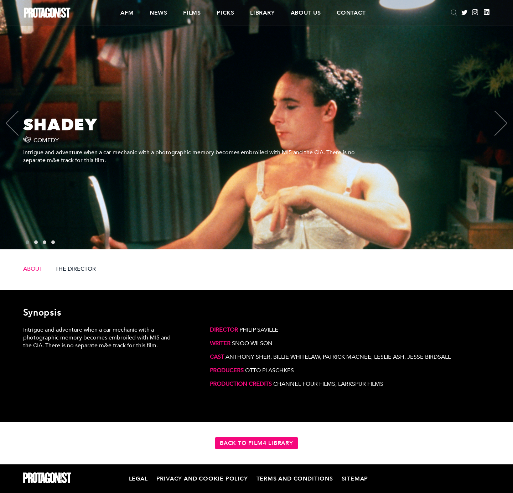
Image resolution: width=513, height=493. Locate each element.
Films (192, 13)
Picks (225, 13)
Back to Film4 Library (256, 443)
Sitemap (355, 479)
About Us (306, 13)
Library (262, 13)
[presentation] (18, 123)
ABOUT (32, 269)
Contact (351, 13)
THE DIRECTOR (75, 269)
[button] (27, 242)
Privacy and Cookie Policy (202, 479)
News (158, 13)
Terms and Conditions (294, 479)
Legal (138, 479)
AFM (127, 13)
